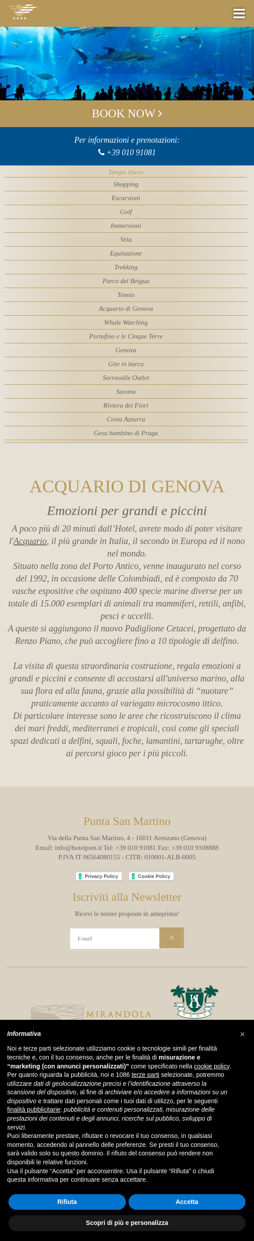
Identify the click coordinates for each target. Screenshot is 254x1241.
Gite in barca (125, 363)
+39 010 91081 (131, 152)
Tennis (126, 294)
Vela (126, 239)
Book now (127, 113)
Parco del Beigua (126, 280)
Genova (126, 350)
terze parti (145, 1074)
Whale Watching (126, 322)
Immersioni (126, 225)
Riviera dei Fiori (126, 405)
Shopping (126, 184)
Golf (126, 211)
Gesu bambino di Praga (126, 433)
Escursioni (126, 198)
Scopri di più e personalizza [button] (127, 1222)
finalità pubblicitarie (33, 1109)
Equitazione (126, 253)
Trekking (125, 267)
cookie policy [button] (211, 1066)
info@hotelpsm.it (78, 847)
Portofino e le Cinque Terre (126, 336)
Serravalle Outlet (126, 377)
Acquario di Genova (126, 308)
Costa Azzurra (126, 419)
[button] (242, 1034)
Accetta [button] (186, 1201)
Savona (126, 391)
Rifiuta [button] (67, 1201)
